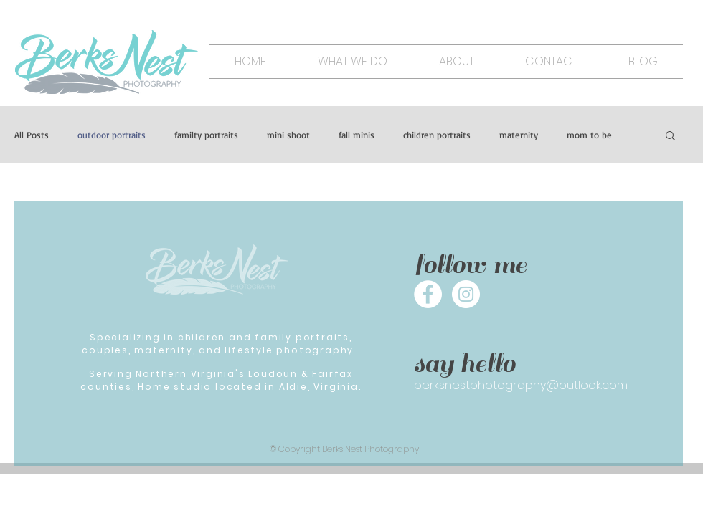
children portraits (437, 134)
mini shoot (288, 134)
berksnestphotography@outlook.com (521, 385)
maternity (518, 134)
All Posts (31, 134)
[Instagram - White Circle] (466, 294)
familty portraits (206, 134)
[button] (670, 136)
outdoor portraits (111, 134)
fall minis (356, 134)
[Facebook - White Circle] (428, 294)
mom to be (589, 134)
